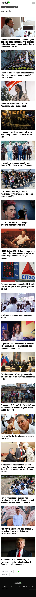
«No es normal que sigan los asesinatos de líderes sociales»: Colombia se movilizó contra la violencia (17, 75)
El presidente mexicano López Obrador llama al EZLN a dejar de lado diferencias (16, 164)
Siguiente (5, 575)
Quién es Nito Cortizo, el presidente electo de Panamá (17, 437)
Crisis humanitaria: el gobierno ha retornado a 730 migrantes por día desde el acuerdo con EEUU (18, 194)
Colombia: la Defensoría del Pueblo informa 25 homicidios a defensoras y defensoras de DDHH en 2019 (18, 407)
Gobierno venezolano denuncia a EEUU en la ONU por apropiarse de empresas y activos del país (18, 286)
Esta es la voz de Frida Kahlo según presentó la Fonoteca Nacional (14, 223)
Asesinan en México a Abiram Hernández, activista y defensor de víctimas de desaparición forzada (17, 531)
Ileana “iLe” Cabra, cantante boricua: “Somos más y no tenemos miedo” (15, 104)
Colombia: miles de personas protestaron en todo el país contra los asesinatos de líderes (17, 134)
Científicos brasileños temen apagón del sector (16, 316)
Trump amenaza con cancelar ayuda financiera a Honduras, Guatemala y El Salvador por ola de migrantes (16, 562)
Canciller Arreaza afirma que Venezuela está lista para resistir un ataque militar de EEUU (18, 376)
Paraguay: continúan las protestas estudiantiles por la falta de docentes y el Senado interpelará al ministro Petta (17, 500)
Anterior (5, 572)
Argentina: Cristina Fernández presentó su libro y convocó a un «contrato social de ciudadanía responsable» (17, 346)
